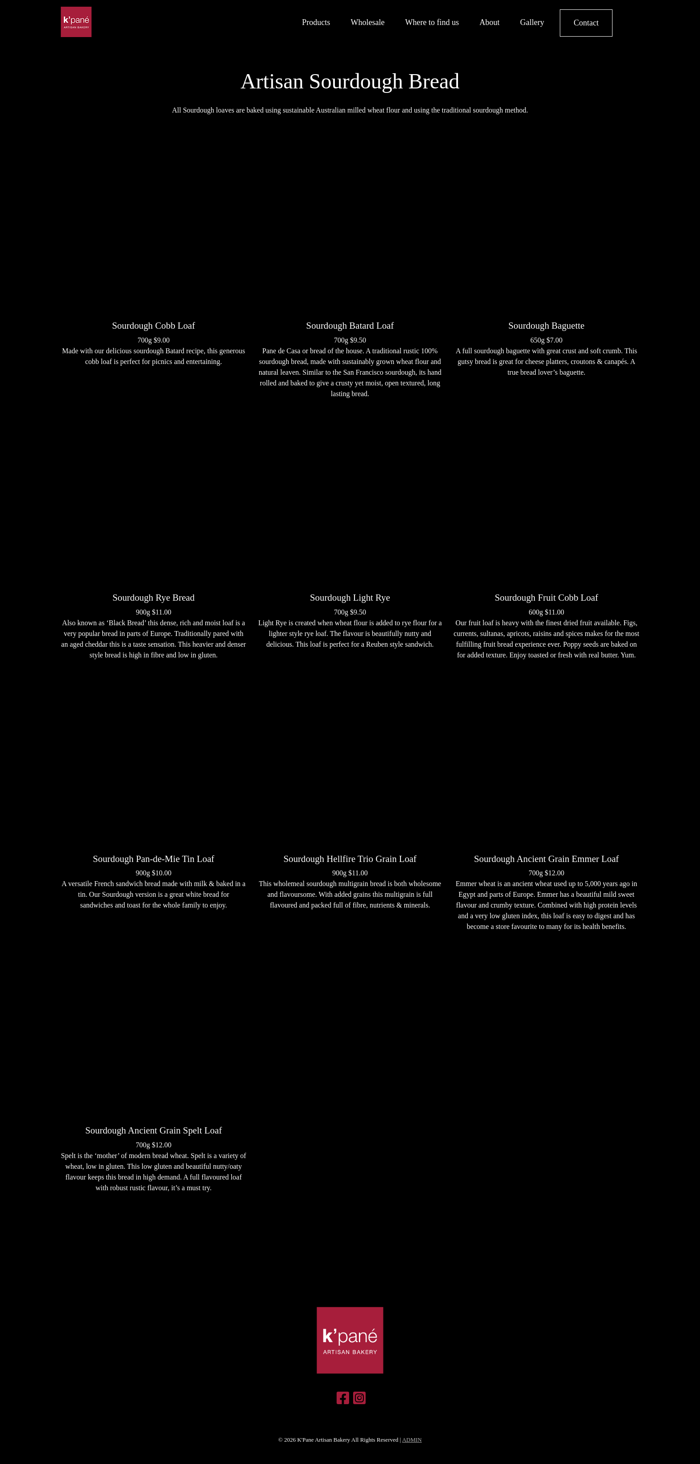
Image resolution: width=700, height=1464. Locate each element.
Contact (586, 22)
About (489, 22)
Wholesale (368, 22)
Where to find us (432, 22)
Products (316, 22)
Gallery (532, 22)
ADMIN (412, 1439)
